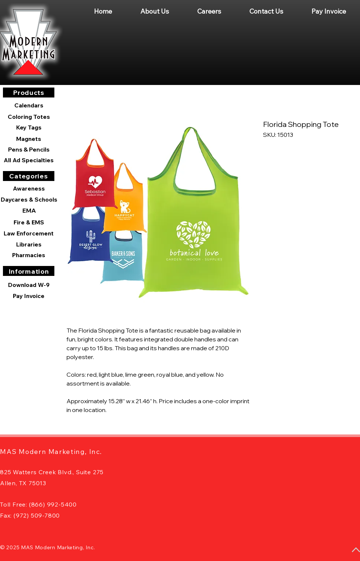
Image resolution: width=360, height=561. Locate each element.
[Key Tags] (28, 127)
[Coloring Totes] (28, 116)
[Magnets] (28, 138)
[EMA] (29, 210)
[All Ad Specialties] (28, 160)
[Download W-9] (28, 285)
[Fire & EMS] (28, 222)
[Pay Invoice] (28, 296)
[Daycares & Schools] (29, 199)
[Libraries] (28, 244)
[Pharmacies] (28, 255)
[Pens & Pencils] (28, 149)
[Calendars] (28, 105)
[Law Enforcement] (28, 233)
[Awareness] (29, 188)
